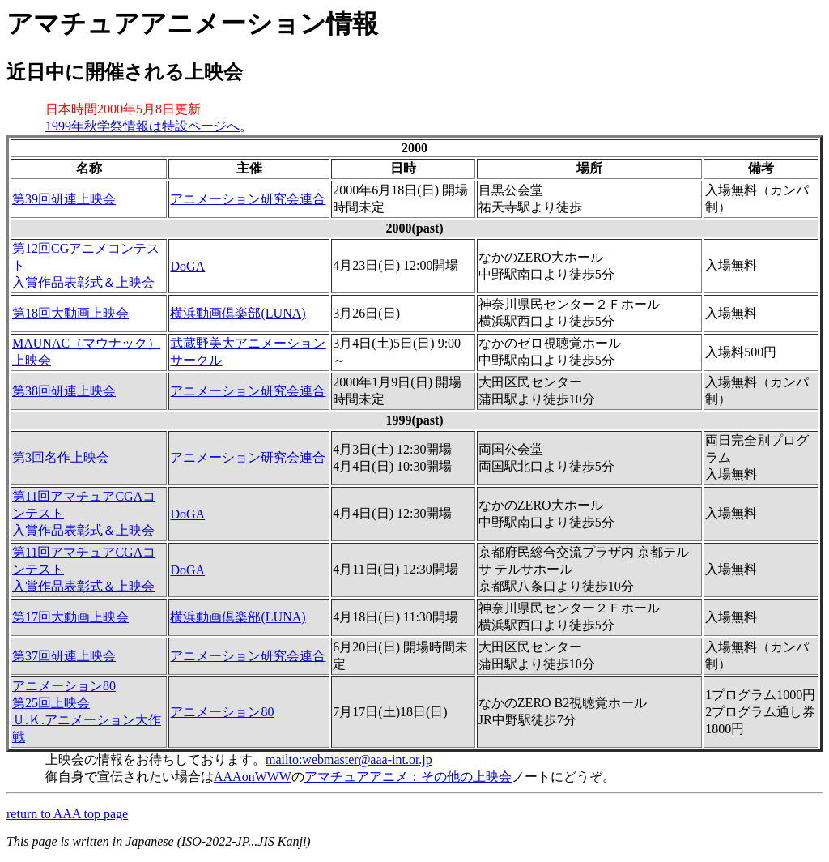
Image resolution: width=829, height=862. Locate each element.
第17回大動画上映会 (70, 617)
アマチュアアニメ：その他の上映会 (408, 776)
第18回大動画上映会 (70, 313)
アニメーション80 (222, 712)
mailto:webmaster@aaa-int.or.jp (349, 759)
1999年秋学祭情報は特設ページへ (142, 126)
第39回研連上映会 (64, 199)
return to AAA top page (67, 814)
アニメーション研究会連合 (247, 199)
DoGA (187, 266)
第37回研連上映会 (64, 656)
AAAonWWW (252, 776)
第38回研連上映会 (64, 391)
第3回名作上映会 (60, 457)
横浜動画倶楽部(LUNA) (237, 313)
